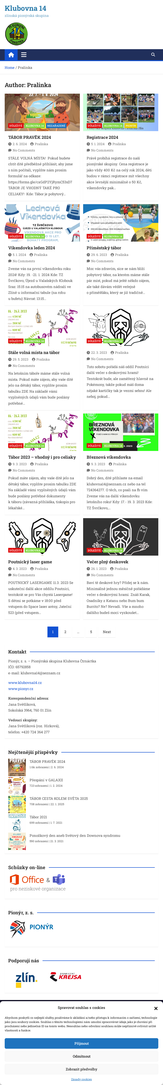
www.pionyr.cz (20, 688)
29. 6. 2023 (97, 254)
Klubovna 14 (25, 8)
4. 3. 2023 (17, 568)
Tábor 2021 (38, 817)
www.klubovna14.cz (25, 682)
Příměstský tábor (104, 248)
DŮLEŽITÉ (15, 125)
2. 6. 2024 (17, 144)
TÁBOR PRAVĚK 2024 (29, 137)
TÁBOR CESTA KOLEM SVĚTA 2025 (59, 798)
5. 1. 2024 (96, 144)
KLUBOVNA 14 (35, 125)
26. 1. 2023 (97, 568)
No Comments (24, 150)
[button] (156, 1007)
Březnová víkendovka (109, 457)
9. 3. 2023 (17, 464)
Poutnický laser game (30, 562)
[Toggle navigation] (24, 54)
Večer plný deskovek (107, 562)
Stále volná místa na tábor (34, 352)
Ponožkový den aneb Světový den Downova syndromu (75, 835)
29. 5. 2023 (18, 359)
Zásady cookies (81, 1079)
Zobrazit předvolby (81, 1069)
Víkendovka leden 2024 (31, 248)
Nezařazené (56, 125)
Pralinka (39, 144)
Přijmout (81, 1043)
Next (107, 631)
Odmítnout (81, 1056)
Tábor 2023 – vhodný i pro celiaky (42, 457)
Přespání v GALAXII (46, 780)
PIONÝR (131, 125)
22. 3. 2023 (97, 352)
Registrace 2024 (102, 137)
